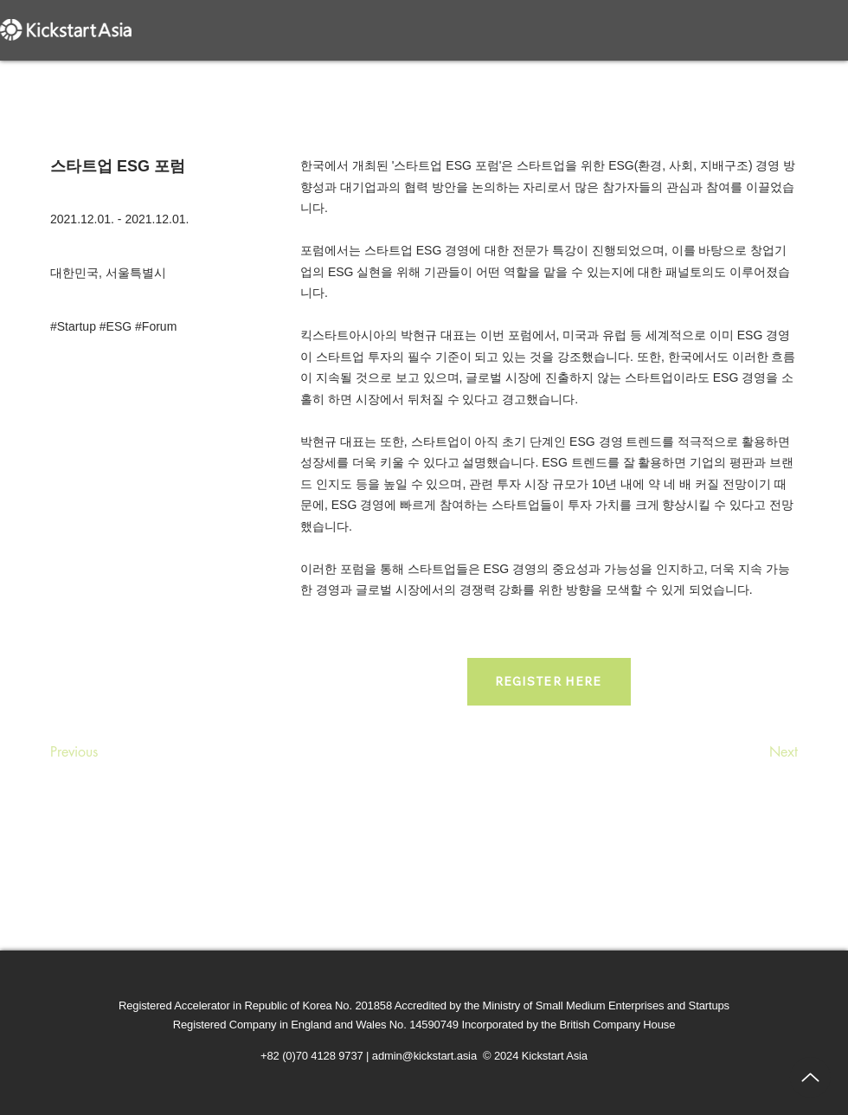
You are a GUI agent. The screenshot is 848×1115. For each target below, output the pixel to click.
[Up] (810, 1077)
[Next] (754, 752)
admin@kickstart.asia (424, 1055)
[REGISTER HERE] (549, 681)
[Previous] (107, 752)
